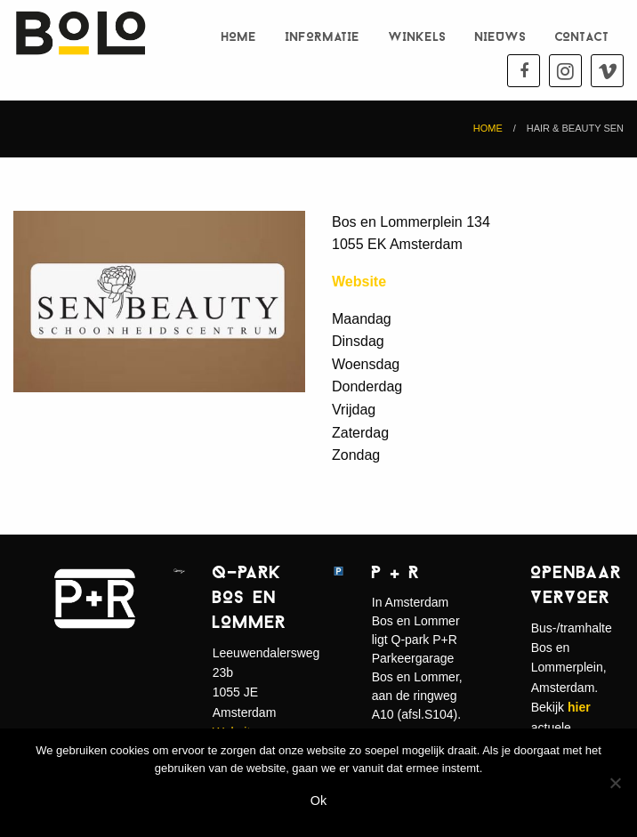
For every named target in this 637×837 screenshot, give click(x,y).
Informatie (323, 37)
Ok (318, 800)
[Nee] (615, 783)
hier (579, 707)
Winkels (418, 37)
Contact (582, 37)
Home (239, 37)
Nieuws (501, 37)
